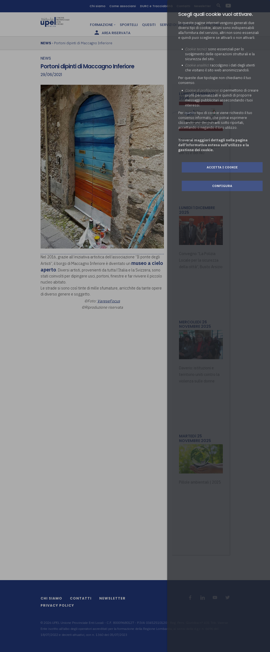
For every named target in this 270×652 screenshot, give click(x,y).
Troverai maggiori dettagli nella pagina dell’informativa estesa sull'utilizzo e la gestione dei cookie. (213, 145)
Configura (222, 186)
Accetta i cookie (222, 167)
